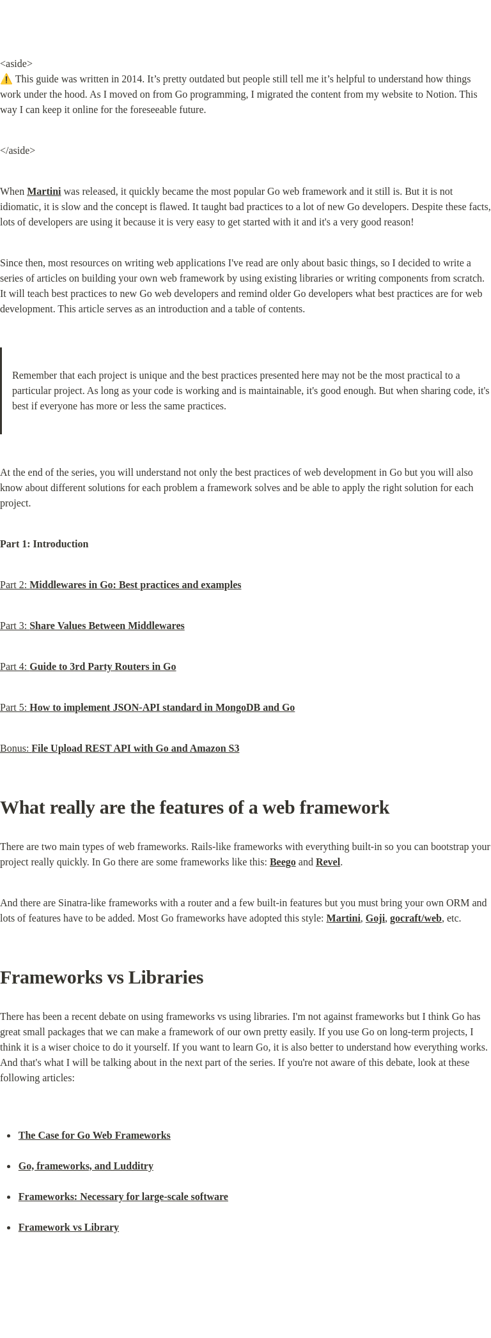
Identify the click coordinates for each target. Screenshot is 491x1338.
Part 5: (147, 707)
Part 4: (88, 666)
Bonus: (119, 748)
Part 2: (120, 584)
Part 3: (92, 625)
